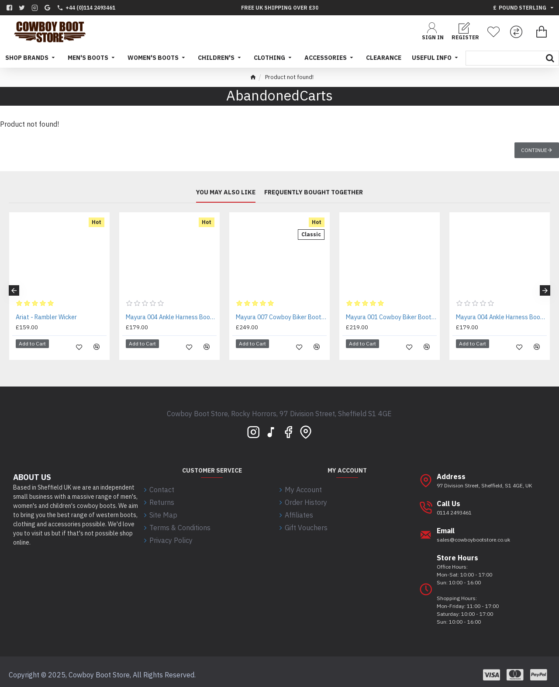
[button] (14, 287)
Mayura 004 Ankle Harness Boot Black (501, 317)
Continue (534, 150)
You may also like (225, 193)
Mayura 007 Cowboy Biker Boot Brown (281, 317)
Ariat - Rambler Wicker (46, 317)
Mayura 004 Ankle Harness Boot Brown (171, 317)
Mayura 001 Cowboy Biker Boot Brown (391, 317)
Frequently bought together (313, 193)
